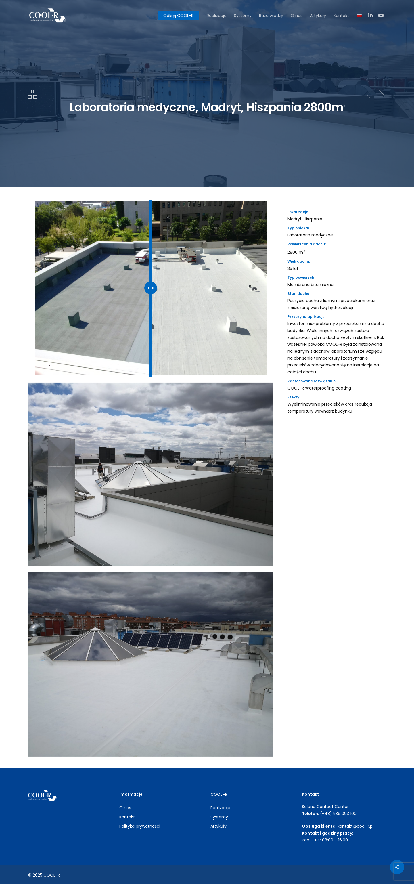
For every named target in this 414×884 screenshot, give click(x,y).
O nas (296, 16)
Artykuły (318, 16)
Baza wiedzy (271, 16)
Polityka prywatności (139, 826)
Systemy (243, 16)
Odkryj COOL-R (178, 16)
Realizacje (217, 16)
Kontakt (341, 16)
